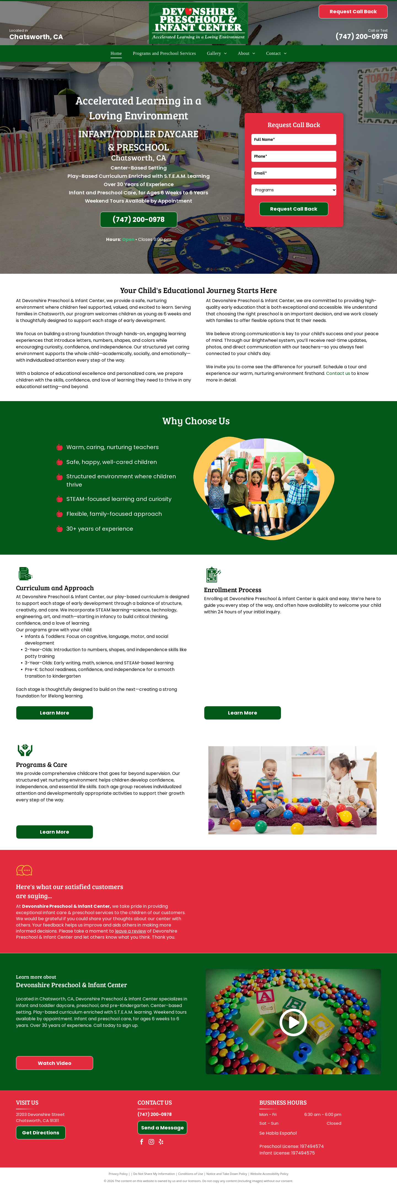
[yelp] (161, 1142)
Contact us (338, 373)
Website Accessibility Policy (269, 1174)
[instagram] (151, 1142)
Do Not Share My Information (154, 1174)
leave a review (130, 931)
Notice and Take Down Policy (226, 1174)
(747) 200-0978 (362, 36)
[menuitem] (116, 53)
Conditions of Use (190, 1174)
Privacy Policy (118, 1174)
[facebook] (142, 1142)
